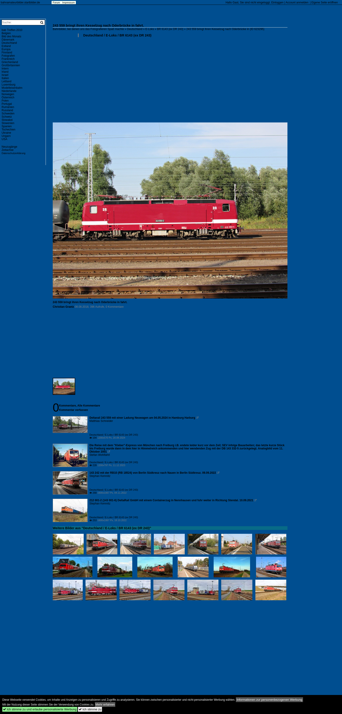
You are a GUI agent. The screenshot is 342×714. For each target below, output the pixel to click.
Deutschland (134, 29)
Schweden (8, 113)
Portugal (7, 103)
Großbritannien (11, 65)
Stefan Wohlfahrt (99, 455)
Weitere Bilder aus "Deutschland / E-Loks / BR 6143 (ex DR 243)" (102, 528)
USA (4, 139)
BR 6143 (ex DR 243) (170, 29)
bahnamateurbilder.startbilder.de (20, 2)
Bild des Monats (11, 36)
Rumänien (8, 107)
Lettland (6, 81)
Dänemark (8, 39)
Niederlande (9, 91)
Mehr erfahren (105, 704)
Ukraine (6, 132)
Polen (5, 100)
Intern (5, 68)
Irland (5, 71)
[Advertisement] (190, 82)
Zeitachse (8, 150)
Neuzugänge (9, 146)
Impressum (68, 2)
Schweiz (7, 116)
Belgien (6, 33)
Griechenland (10, 62)
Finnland (7, 52)
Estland (6, 46)
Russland (7, 110)
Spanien (7, 126)
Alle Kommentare (88, 405)
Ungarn (6, 136)
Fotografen (8, 55)
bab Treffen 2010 (12, 30)
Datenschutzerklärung (13, 153)
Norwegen (8, 94)
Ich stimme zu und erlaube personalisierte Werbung (40, 709)
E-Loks (149, 29)
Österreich (8, 97)
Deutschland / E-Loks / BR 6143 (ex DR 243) (117, 35)
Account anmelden (297, 2)
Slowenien (8, 123)
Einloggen (277, 2)
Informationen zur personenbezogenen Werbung (269, 699)
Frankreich (8, 59)
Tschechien (8, 129)
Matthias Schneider (101, 421)
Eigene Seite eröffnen (324, 2)
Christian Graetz (63, 306)
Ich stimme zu (90, 709)
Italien (5, 78)
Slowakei (7, 120)
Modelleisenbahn (12, 87)
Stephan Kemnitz (99, 476)
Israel (5, 75)
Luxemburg (8, 84)
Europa (6, 49)
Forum (56, 2)
